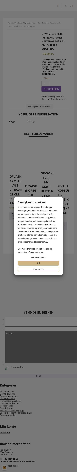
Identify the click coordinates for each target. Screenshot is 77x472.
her (42, 252)
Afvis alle (38, 269)
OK (38, 263)
